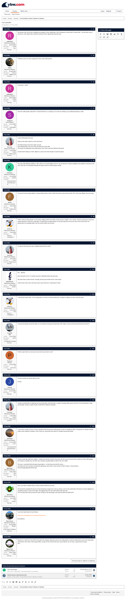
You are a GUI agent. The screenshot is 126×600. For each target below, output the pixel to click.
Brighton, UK (12, 74)
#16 (93, 426)
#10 (93, 269)
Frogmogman (88, 571)
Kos (15, 475)
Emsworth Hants (11, 181)
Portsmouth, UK (12, 447)
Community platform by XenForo (58, 598)
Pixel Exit (82, 598)
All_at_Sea (10, 571)
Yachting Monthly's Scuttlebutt (29, 571)
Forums (15, 11)
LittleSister (89, 576)
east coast (13, 367)
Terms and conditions (96, 592)
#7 (93, 190)
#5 (93, 134)
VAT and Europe (12, 569)
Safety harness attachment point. (17, 575)
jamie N (9, 577)
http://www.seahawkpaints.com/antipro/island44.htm (32, 515)
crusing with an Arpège (10, 341)
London (14, 501)
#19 (93, 508)
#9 (93, 243)
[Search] (118, 11)
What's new (23, 11)
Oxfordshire (13, 127)
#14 (93, 375)
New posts (7, 14)
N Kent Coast (12, 153)
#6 (93, 160)
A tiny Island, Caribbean (10, 529)
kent (14, 48)
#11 (93, 294)
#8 (93, 216)
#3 (93, 82)
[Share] (91, 29)
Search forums (16, 14)
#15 (93, 400)
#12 (93, 320)
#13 (93, 348)
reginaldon (6, 25)
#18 (93, 482)
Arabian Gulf (12, 209)
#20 (93, 536)
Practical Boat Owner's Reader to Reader (31, 577)
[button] (29, 11)
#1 (93, 29)
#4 (93, 108)
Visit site (9, 49)
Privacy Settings (94, 594)
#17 (93, 456)
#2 (93, 55)
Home (7, 11)
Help (113, 592)
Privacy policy (107, 592)
